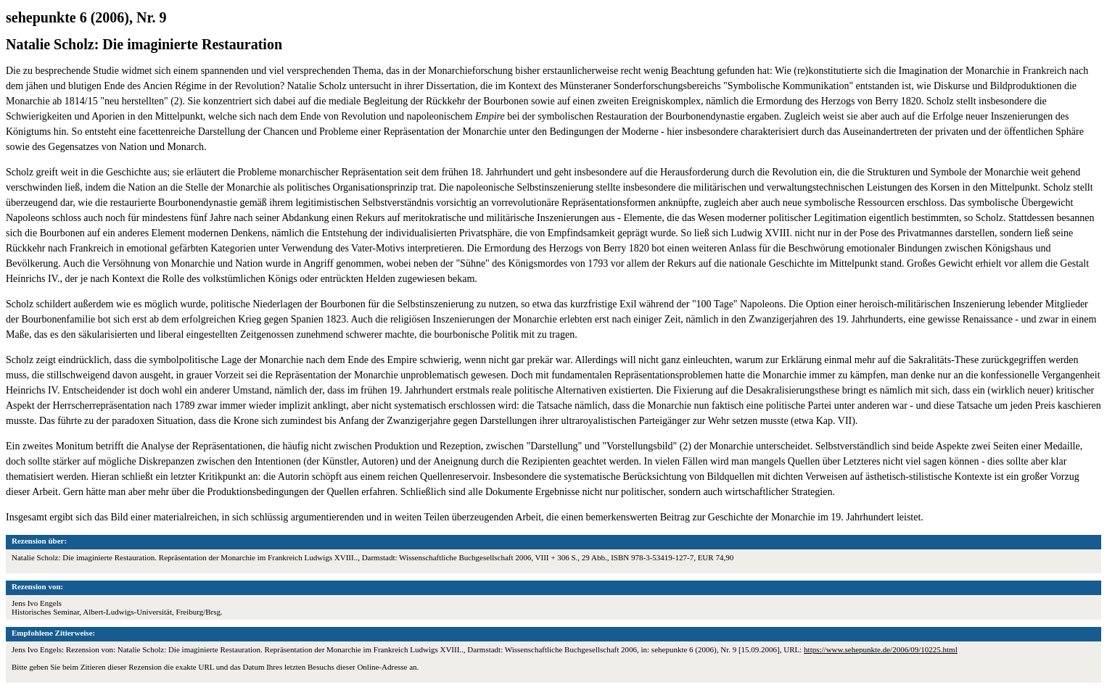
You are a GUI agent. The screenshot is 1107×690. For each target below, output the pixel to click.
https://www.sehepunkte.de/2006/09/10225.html (881, 649)
